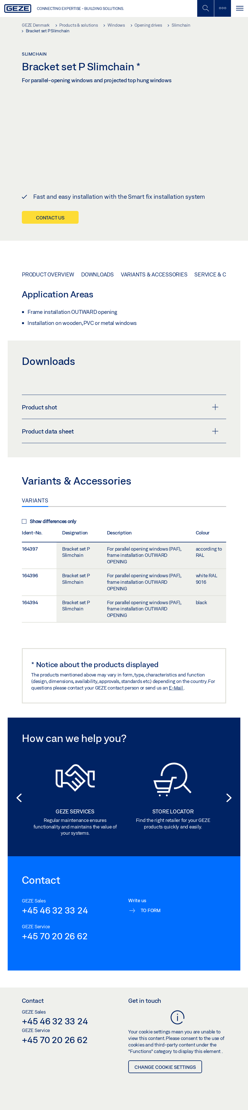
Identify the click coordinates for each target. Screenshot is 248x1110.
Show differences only (49, 505)
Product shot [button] (120, 391)
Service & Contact (220, 259)
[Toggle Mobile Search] (205, 8)
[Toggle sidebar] (222, 8)
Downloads (97, 259)
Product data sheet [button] (120, 415)
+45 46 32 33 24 (55, 894)
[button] (19, 782)
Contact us (50, 202)
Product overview (48, 259)
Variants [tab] (35, 485)
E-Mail (176, 672)
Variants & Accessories (154, 259)
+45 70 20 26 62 (54, 920)
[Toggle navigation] (239, 8)
